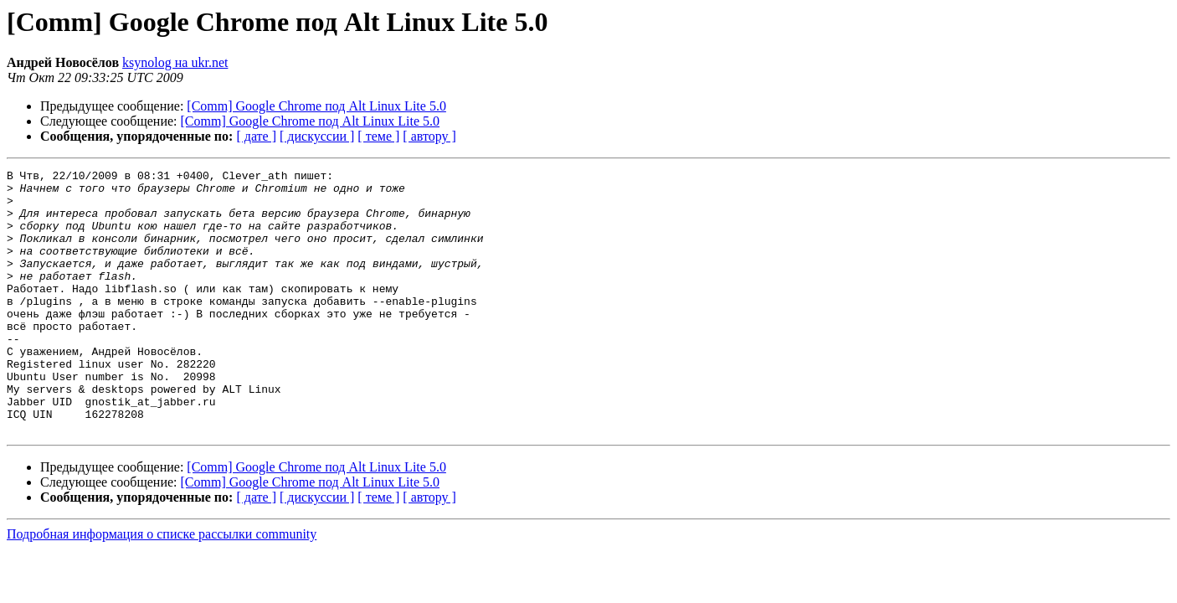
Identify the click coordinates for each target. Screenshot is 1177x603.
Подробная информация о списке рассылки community (161, 587)
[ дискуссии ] (317, 136)
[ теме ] (378, 136)
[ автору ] (429, 136)
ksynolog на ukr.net (175, 62)
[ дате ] (256, 136)
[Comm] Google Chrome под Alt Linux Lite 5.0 (316, 106)
